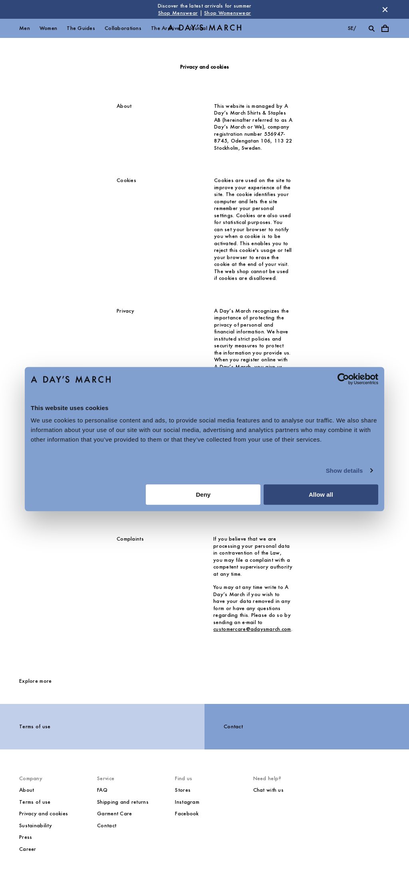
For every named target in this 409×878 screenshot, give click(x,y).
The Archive (165, 28)
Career (27, 849)
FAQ (102, 790)
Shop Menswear (178, 13)
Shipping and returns (123, 802)
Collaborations (123, 28)
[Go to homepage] (204, 28)
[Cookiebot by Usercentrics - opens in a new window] (343, 379)
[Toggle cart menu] (385, 28)
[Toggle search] (371, 28)
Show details (344, 470)
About (26, 790)
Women (48, 28)
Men (24, 28)
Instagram (187, 802)
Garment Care (114, 813)
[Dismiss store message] (385, 9)
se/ (352, 28)
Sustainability (35, 825)
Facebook (187, 813)
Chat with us (268, 790)
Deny (203, 494)
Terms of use (34, 726)
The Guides (81, 28)
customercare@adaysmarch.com (252, 629)
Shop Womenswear (227, 13)
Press (25, 837)
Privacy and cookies (43, 813)
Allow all (321, 494)
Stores (183, 790)
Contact (233, 726)
